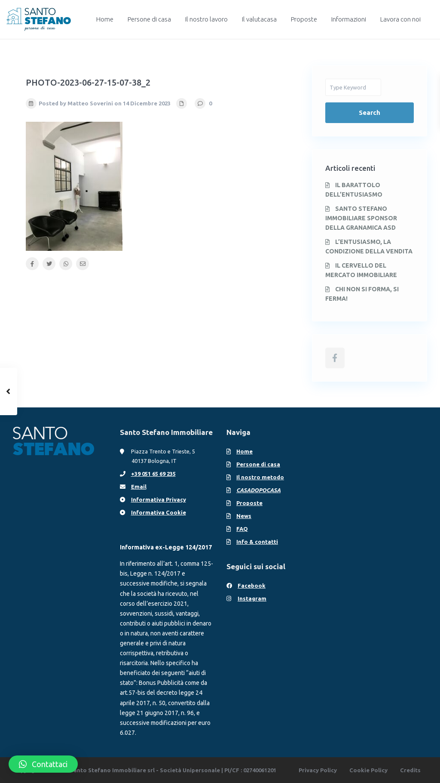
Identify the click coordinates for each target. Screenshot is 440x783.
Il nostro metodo (260, 477)
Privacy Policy (318, 770)
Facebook (252, 586)
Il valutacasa (259, 19)
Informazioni (348, 19)
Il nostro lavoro (206, 19)
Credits (410, 770)
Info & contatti (257, 542)
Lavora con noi (400, 19)
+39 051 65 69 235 (153, 474)
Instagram (252, 598)
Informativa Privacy (158, 499)
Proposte (304, 19)
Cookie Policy (368, 770)
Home (104, 19)
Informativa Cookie (158, 512)
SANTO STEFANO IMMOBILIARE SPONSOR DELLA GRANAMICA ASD (361, 218)
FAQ (242, 529)
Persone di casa (149, 19)
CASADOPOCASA (258, 490)
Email (139, 487)
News (243, 516)
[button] (43, 764)
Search (369, 112)
